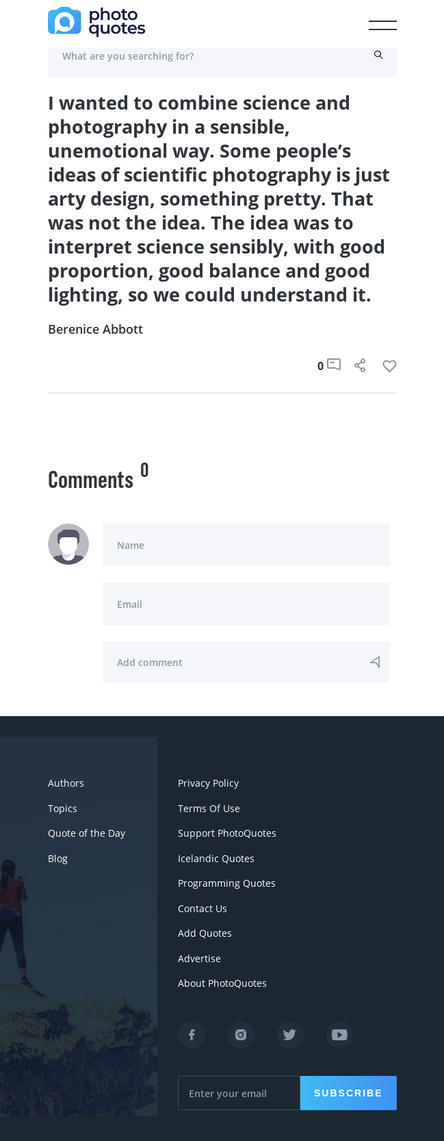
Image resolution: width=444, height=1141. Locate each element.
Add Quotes (205, 930)
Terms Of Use (209, 807)
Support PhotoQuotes (227, 832)
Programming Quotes (227, 881)
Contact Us (202, 906)
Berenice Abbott (95, 329)
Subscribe (348, 1089)
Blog (58, 856)
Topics (62, 807)
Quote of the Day (86, 832)
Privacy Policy (208, 782)
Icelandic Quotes (216, 856)
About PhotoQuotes (222, 980)
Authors (66, 782)
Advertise (199, 955)
